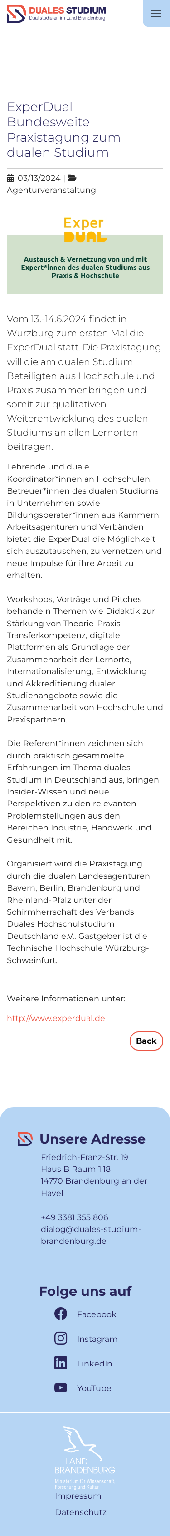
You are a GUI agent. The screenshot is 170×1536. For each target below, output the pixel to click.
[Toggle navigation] (156, 13)
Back (146, 1041)
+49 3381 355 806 (74, 1217)
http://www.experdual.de (56, 1018)
